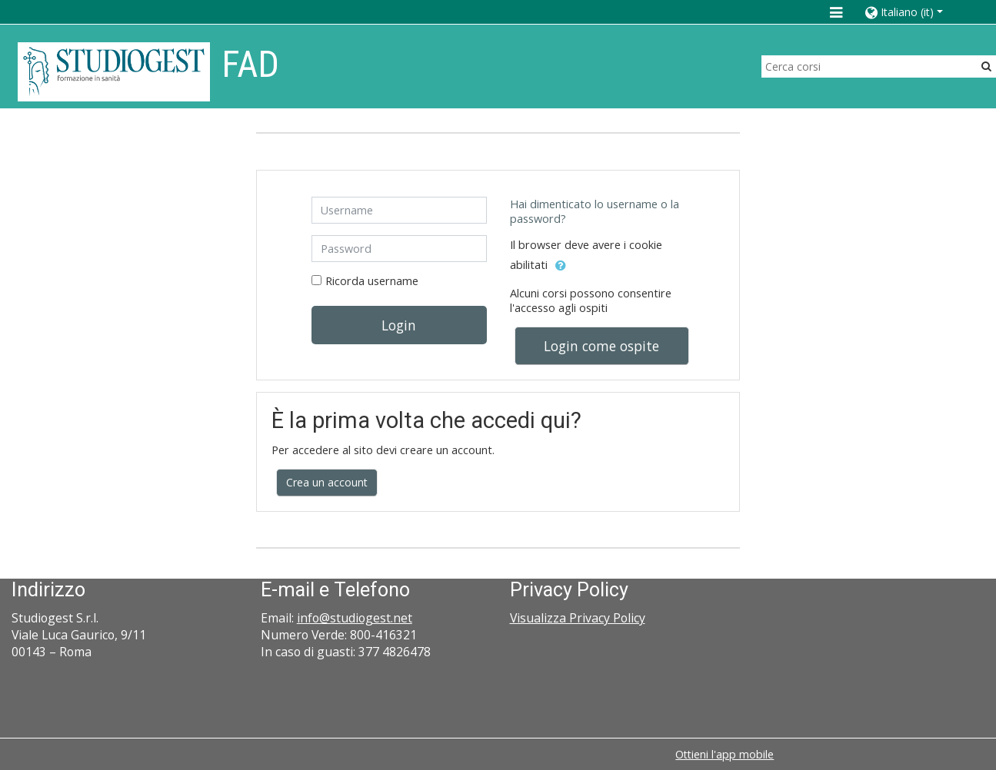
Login (398, 325)
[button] (915, 12)
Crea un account (327, 482)
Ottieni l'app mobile (724, 754)
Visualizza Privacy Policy (577, 617)
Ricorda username (371, 281)
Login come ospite (601, 346)
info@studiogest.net (354, 617)
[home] (114, 71)
